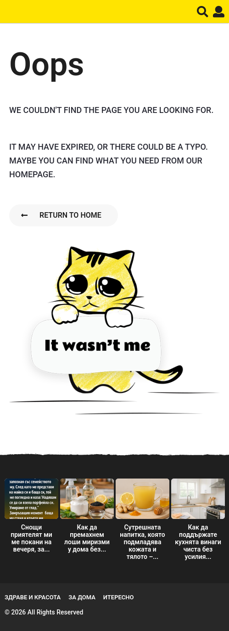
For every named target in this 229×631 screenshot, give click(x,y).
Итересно (118, 597)
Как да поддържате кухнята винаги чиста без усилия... (198, 542)
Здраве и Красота (33, 597)
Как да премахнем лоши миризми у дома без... (87, 538)
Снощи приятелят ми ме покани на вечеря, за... (31, 538)
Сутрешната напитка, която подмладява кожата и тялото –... (142, 542)
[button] (202, 11)
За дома (81, 597)
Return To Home (61, 215)
